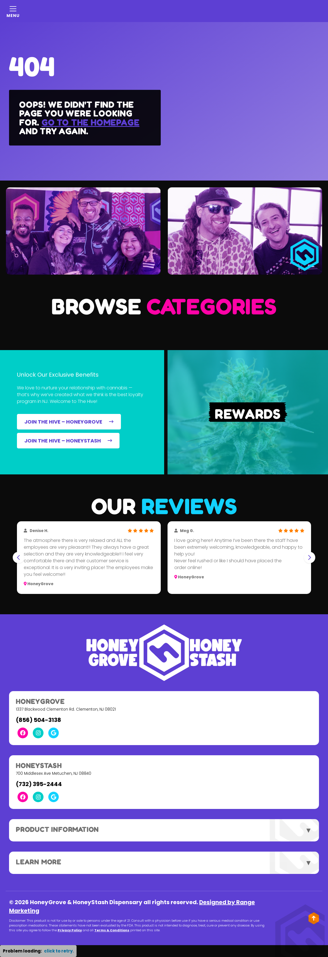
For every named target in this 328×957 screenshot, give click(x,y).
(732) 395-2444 (39, 784)
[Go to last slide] (18, 557)
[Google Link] (53, 733)
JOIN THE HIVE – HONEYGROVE (69, 421)
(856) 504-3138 (38, 720)
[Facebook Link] (23, 733)
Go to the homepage (90, 122)
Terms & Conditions (111, 930)
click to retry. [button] (59, 951)
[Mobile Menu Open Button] (13, 11)
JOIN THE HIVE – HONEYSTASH (68, 440)
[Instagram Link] (38, 733)
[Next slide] (309, 557)
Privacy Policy (70, 930)
